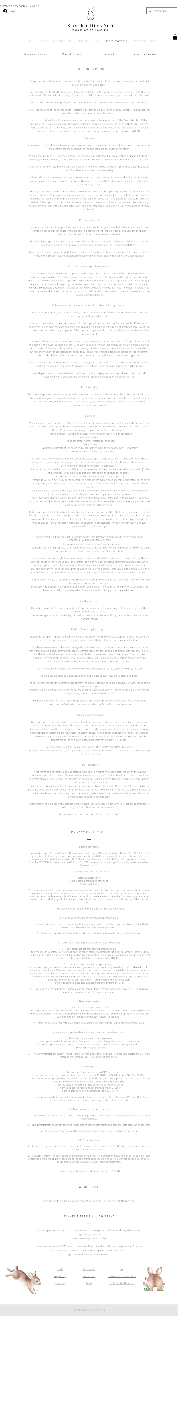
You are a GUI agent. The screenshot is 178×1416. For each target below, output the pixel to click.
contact (60, 1283)
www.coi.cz (111, 807)
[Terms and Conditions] (35, 54)
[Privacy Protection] (72, 54)
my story (60, 1276)
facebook (89, 1269)
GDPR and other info (122, 1283)
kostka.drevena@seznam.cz (93, 880)
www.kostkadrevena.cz (117, 771)
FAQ (122, 1269)
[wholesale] (109, 54)
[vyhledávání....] (161, 11)
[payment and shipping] (145, 54)
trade (60, 1269)
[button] (175, 37)
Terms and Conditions (122, 1276)
